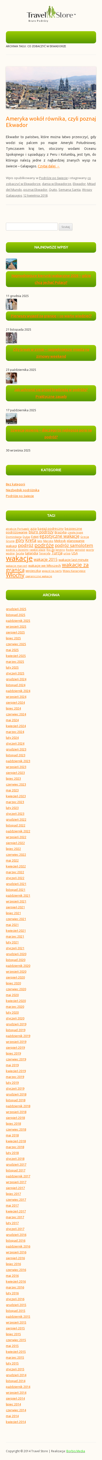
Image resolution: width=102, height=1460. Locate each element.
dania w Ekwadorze (56, 184)
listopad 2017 (15, 1170)
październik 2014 (18, 1386)
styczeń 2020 (15, 1018)
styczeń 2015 (15, 1369)
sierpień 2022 (15, 843)
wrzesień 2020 (16, 971)
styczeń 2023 (15, 813)
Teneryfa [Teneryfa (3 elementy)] (44, 553)
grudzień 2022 (16, 819)
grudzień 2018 (16, 1094)
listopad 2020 (15, 959)
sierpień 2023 (15, 772)
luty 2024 (12, 737)
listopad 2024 (15, 685)
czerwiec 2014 (16, 1410)
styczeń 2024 (15, 743)
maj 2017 (12, 1205)
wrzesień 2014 (16, 1392)
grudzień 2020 (16, 954)
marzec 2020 (15, 1006)
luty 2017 (12, 1223)
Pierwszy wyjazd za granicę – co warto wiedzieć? (51, 316)
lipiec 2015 (13, 1334)
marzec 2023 (15, 802)
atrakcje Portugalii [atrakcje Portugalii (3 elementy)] (17, 528)
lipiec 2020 (13, 983)
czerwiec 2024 (16, 714)
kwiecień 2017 (16, 1211)
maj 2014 (12, 1416)
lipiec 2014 (13, 1404)
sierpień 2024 (15, 702)
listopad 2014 (15, 1381)
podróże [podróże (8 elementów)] (44, 545)
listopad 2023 (15, 755)
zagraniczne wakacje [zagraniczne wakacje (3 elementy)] (38, 576)
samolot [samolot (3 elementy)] (80, 549)
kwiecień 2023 (16, 796)
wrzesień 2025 (16, 626)
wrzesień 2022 (16, 837)
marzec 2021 (15, 936)
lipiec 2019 (13, 1053)
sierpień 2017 (15, 1188)
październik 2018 (18, 1106)
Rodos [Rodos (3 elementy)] (70, 549)
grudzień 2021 (16, 883)
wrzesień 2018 (16, 1112)
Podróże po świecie (53, 178)
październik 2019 (18, 1035)
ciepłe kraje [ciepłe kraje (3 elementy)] (75, 532)
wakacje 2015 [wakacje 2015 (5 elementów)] (46, 559)
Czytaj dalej (49, 166)
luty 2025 (12, 667)
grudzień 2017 (16, 1164)
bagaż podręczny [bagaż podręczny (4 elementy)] (51, 528)
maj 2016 (12, 1275)
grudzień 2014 (16, 1375)
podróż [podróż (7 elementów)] (25, 545)
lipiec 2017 (13, 1193)
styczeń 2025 (15, 673)
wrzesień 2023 (16, 766)
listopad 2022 (15, 825)
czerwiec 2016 (16, 1269)
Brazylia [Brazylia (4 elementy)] (61, 532)
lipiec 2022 (13, 848)
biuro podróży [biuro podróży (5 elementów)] (41, 532)
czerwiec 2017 (16, 1199)
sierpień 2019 (15, 1047)
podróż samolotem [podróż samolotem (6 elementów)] (74, 545)
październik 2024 (18, 690)
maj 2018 (12, 1135)
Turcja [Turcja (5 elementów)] (56, 553)
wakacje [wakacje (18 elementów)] (19, 558)
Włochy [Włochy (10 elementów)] (15, 575)
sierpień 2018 (15, 1117)
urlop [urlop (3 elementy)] (67, 553)
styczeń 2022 (15, 878)
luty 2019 (12, 1082)
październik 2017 (18, 1176)
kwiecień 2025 (16, 655)
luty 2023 (12, 807)
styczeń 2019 (15, 1088)
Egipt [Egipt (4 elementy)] (35, 536)
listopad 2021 (15, 889)
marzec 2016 (15, 1287)
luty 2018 (12, 1152)
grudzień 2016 (16, 1234)
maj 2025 (12, 650)
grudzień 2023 (16, 749)
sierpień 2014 (15, 1398)
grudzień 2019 (16, 1024)
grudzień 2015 (16, 1304)
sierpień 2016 (15, 1258)
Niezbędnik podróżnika (22, 490)
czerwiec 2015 (16, 1340)
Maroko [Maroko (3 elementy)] (48, 541)
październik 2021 (18, 895)
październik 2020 (18, 965)
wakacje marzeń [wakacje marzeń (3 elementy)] (16, 565)
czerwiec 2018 (16, 1129)
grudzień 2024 (16, 679)
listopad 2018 (15, 1100)
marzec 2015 (15, 1357)
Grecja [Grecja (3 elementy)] (84, 536)
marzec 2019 (15, 1076)
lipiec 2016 (13, 1264)
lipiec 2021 (13, 913)
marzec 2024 (15, 731)
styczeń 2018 (15, 1158)
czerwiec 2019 (16, 1059)
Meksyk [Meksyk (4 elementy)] (60, 540)
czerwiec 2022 (16, 854)
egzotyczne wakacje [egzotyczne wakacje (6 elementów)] (59, 536)
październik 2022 (18, 831)
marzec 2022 (15, 872)
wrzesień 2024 (16, 696)
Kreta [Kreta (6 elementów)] (30, 540)
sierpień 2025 (15, 632)
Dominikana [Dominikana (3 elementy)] (14, 536)
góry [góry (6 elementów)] (19, 540)
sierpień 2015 (15, 1328)
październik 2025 (18, 620)
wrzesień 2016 (16, 1252)
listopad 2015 (15, 1310)
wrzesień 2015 (16, 1322)
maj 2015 (12, 1345)
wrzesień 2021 (16, 901)
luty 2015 (12, 1363)
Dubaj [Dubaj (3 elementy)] (26, 536)
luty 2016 (12, 1293)
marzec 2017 (15, 1217)
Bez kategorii (15, 484)
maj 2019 (12, 1065)
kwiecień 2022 (16, 866)
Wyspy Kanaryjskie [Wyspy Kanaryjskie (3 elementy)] (74, 571)
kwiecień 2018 (16, 1141)
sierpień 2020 (15, 977)
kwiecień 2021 (16, 930)
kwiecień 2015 (16, 1351)
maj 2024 (12, 720)
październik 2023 (18, 761)
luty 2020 (12, 1012)
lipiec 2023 (13, 778)
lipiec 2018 (13, 1123)
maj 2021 (12, 924)
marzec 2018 (15, 1147)
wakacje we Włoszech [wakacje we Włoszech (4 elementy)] (44, 565)
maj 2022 (12, 860)
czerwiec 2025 (16, 644)
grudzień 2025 (16, 609)
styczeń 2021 (15, 948)
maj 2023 (12, 790)
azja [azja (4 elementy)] (33, 528)
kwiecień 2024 (16, 726)
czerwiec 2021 (16, 919)
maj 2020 (12, 995)
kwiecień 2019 (16, 1071)
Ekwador (79, 184)
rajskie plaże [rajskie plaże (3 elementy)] (37, 549)
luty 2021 (12, 942)
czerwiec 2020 (16, 989)
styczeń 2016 (15, 1299)
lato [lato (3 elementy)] (39, 541)
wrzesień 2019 (16, 1041)
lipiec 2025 (13, 638)
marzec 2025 (15, 661)
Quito (53, 189)
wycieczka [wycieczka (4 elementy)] (33, 570)
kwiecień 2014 (16, 1421)
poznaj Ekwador (35, 189)
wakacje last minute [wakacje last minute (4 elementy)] (73, 559)
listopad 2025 (15, 614)
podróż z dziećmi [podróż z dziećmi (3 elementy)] (17, 549)
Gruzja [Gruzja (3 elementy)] (10, 541)
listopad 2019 (15, 1030)
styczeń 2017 (15, 1228)
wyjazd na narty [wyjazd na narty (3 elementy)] (52, 571)
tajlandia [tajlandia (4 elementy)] (31, 553)
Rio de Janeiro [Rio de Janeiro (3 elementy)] (55, 549)
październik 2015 (18, 1316)
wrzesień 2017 (16, 1182)
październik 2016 (18, 1246)
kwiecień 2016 (16, 1281)
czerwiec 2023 (16, 784)
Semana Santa (69, 189)
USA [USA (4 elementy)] (75, 553)
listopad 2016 (15, 1240)
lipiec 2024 (13, 708)
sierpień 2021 (15, 907)
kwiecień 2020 (16, 1000)
